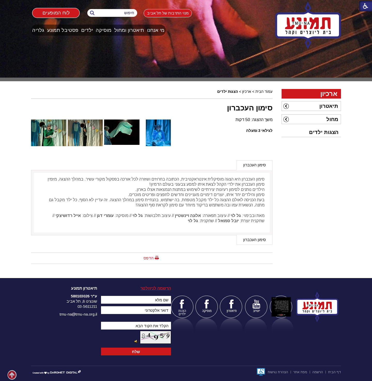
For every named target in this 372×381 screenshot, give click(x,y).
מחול (332, 119)
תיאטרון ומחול (129, 30)
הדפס (148, 258)
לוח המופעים (56, 13)
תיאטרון (328, 106)
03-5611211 (87, 306)
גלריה (38, 30)
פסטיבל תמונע (62, 30)
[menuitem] (156, 30)
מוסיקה (103, 30)
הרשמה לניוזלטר (155, 288)
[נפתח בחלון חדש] (261, 372)
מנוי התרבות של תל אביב (168, 13)
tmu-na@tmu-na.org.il (78, 314)
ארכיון (246, 91)
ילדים (87, 30)
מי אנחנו (155, 30)
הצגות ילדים (227, 91)
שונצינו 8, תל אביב (81, 301)
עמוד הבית (264, 91)
